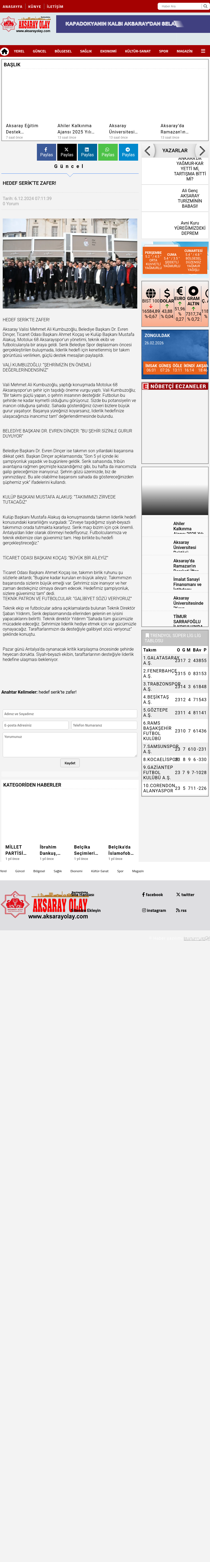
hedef (44, 692)
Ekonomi (108, 51)
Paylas (46, 152)
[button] (195, 64)
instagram (154, 910)
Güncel (39, 51)
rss (181, 910)
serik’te (58, 692)
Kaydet (70, 763)
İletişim (55, 6)
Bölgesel (63, 51)
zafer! (71, 692)
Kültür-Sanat (138, 51)
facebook (152, 894)
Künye (34, 6)
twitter (185, 894)
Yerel (19, 51)
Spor (163, 51)
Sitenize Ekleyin (86, 910)
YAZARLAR (175, 151)
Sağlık (86, 51)
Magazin (184, 51)
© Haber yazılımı (179, 938)
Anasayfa (13, 6)
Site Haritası (82, 894)
